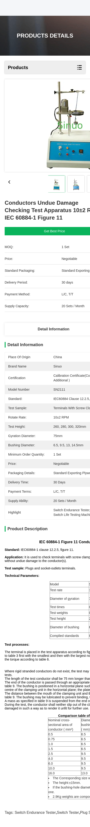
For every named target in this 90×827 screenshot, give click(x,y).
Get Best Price (54, 231)
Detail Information (53, 329)
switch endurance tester (35, 812)
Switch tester (68, 812)
